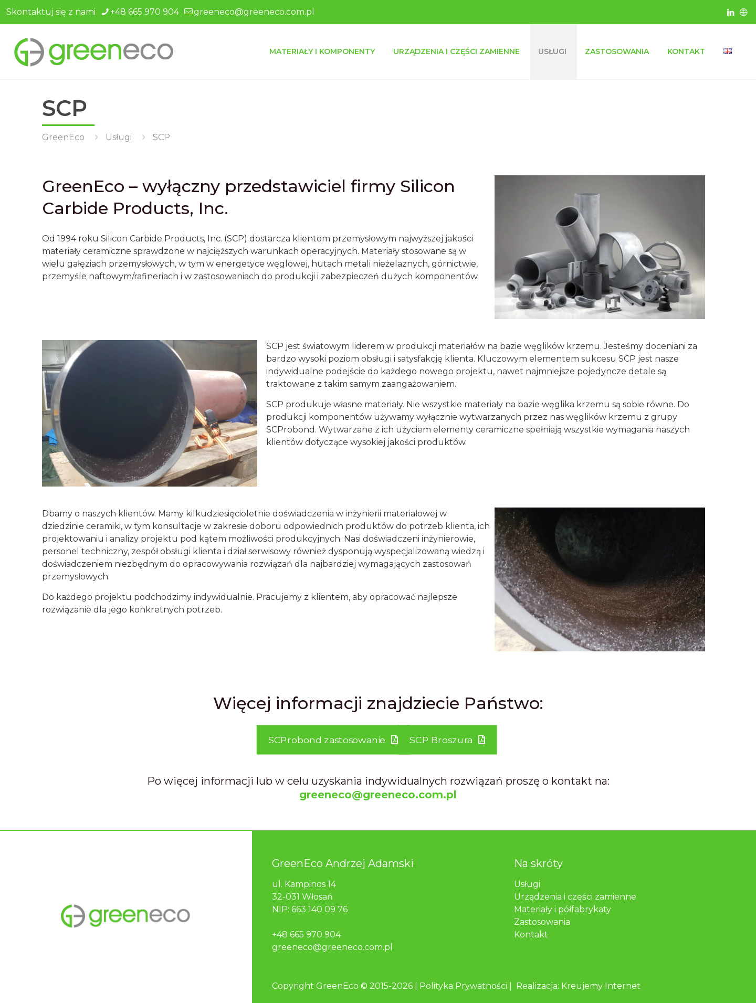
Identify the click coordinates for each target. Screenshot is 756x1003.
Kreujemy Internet (600, 986)
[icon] (744, 12)
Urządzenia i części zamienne (575, 897)
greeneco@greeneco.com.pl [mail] (254, 12)
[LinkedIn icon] (730, 12)
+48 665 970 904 (306, 934)
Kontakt (531, 934)
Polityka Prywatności (463, 986)
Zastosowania (542, 922)
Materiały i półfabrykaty (562, 909)
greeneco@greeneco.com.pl (378, 794)
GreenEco (63, 137)
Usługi (119, 137)
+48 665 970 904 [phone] (144, 12)
